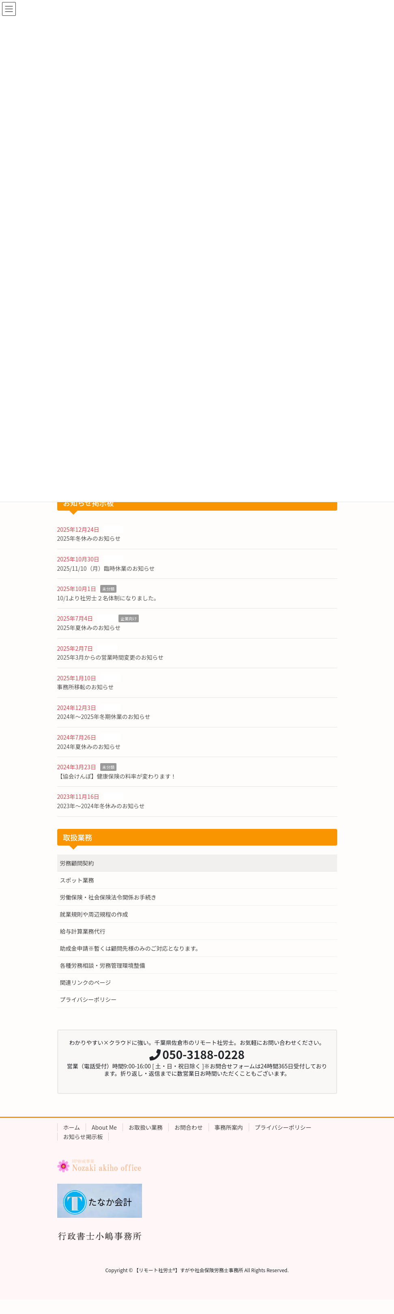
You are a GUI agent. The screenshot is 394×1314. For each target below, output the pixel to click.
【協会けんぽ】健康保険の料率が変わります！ (117, 776)
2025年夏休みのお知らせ (89, 628)
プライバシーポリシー (88, 999)
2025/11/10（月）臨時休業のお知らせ (106, 568)
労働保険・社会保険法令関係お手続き (108, 897)
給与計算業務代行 (82, 931)
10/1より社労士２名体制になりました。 (108, 598)
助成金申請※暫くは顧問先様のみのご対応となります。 (130, 948)
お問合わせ (188, 1127)
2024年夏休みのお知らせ (89, 746)
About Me (104, 1127)
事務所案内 (229, 1127)
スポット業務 (77, 880)
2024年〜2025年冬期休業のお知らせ (104, 716)
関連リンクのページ (85, 982)
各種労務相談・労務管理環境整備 (102, 965)
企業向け (129, 618)
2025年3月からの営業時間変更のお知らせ (110, 657)
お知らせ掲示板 (83, 1137)
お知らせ (113, 529)
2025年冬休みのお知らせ (89, 538)
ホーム (71, 1127)
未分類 (108, 589)
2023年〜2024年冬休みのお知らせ (101, 806)
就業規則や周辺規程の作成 (94, 914)
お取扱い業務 (146, 1127)
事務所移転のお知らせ (85, 687)
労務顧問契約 (77, 863)
